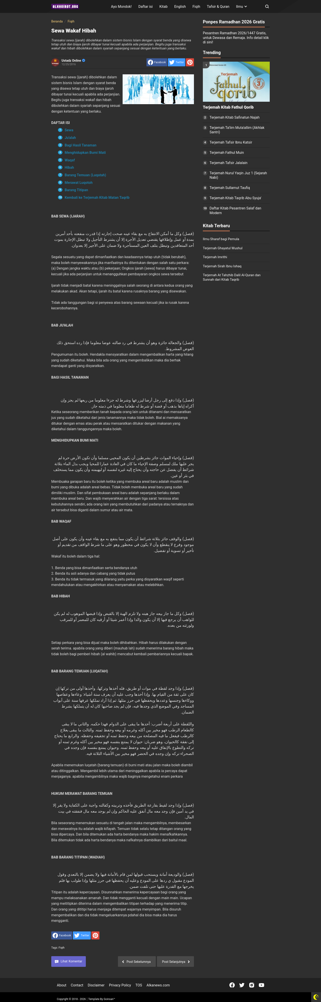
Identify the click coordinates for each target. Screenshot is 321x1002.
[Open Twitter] (242, 985)
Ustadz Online (73, 60)
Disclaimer (96, 985)
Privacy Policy (120, 985)
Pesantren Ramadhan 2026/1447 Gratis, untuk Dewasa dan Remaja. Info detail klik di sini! (236, 38)
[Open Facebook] (232, 985)
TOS (138, 985)
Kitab (163, 6)
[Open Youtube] (261, 985)
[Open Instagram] (251, 985)
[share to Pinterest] (190, 62)
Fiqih (196, 6)
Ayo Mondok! (121, 6)
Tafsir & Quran (218, 6)
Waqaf (70, 160)
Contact (77, 985)
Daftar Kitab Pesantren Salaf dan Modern (235, 210)
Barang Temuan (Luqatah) (85, 175)
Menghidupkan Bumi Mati (85, 152)
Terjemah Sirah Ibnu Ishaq (222, 266)
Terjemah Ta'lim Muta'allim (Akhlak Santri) (237, 130)
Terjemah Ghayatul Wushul (223, 248)
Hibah (69, 167)
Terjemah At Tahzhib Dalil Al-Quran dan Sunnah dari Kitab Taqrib (232, 277)
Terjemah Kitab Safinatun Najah (234, 117)
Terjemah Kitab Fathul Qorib (228, 107)
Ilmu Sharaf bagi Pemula (221, 239)
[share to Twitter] (176, 62)
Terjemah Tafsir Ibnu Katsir (231, 142)
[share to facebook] (156, 62)
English (180, 6)
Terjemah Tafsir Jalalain (228, 163)
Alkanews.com (158, 985)
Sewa (69, 130)
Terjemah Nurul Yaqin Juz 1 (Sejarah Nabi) (238, 175)
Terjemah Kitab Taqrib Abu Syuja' (235, 198)
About (61, 985)
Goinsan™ (109, 999)
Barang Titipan (76, 190)
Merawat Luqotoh (79, 183)
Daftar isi (145, 6)
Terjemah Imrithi (215, 257)
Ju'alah (70, 138)
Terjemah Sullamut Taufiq (230, 188)
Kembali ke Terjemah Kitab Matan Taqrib (97, 197)
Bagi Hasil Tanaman (80, 145)
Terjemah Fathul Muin (227, 152)
